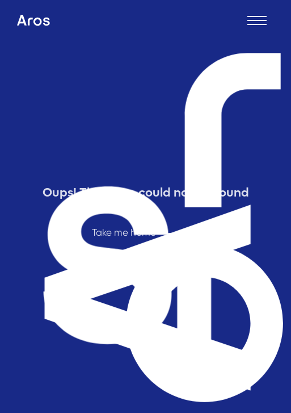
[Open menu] (257, 20)
